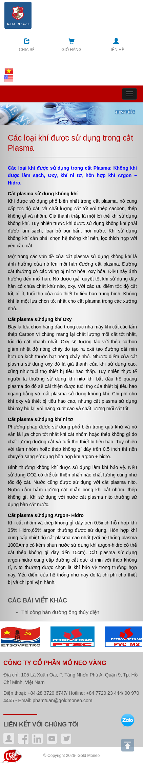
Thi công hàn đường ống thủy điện (60, 612)
